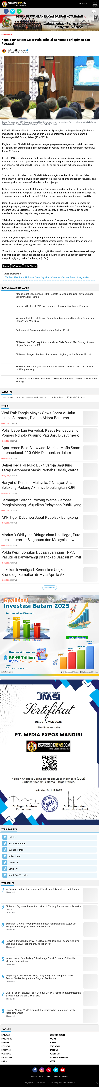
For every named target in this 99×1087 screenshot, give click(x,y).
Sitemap (65, 1076)
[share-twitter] (12, 11)
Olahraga (6, 1054)
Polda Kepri (7, 1057)
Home (3, 35)
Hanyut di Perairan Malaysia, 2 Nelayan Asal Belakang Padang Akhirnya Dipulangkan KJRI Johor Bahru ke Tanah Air (38, 487)
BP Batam (16, 266)
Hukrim (12, 837)
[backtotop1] (96, 1083)
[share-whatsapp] (19, 11)
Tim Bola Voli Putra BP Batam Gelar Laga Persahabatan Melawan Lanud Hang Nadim (46, 277)
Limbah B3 (14, 862)
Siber (49, 1076)
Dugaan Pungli (16, 849)
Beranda (34, 1076)
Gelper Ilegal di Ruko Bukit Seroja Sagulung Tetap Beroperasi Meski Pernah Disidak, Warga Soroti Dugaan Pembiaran (40, 470)
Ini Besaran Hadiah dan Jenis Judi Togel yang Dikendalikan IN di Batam (42, 889)
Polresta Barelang (59, 1057)
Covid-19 (13, 868)
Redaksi (42, 1076)
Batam (6, 266)
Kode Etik (56, 1076)
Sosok (52, 1061)
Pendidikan (55, 1054)
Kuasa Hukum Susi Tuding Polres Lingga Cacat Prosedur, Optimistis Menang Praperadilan (40, 960)
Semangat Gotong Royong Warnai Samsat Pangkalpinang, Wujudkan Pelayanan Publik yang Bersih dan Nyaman (41, 505)
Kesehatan (55, 1046)
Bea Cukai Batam (17, 843)
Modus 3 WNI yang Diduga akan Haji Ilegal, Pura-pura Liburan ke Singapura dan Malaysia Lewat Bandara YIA (41, 540)
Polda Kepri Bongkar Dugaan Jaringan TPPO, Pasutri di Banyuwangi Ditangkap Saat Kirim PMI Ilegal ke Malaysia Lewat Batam (41, 557)
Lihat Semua (50, 588)
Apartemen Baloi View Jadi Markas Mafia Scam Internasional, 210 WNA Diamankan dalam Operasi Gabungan (40, 453)
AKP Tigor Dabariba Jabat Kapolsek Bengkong (39, 517)
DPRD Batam (6, 1039)
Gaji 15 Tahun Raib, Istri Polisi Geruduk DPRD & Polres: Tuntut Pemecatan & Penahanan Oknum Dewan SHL (43, 994)
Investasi (6, 1046)
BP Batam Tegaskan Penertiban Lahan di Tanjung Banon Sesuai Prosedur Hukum (43, 908)
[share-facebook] (6, 11)
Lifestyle (6, 1050)
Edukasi (5, 1042)
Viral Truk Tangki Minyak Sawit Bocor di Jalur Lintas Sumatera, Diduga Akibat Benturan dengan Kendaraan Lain (38, 418)
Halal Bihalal (30, 266)
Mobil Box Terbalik (18, 875)
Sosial (4, 1061)
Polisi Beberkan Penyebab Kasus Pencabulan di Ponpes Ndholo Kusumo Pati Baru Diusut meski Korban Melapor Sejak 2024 (40, 435)
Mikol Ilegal (14, 856)
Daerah (53, 1039)
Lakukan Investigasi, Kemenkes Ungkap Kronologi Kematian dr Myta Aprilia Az (34, 572)
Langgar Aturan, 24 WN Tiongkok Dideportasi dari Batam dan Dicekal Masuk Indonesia (41, 1011)
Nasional (54, 1050)
